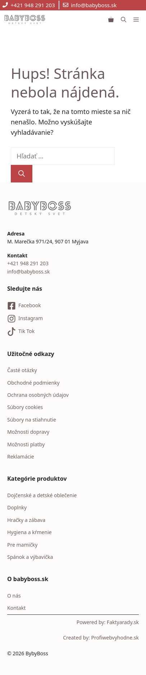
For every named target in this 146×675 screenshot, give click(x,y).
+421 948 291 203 (33, 5)
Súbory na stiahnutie (31, 419)
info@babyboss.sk (94, 5)
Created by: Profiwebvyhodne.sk (101, 637)
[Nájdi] (21, 173)
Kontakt (16, 607)
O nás (14, 595)
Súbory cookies (25, 407)
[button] (123, 19)
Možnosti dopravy (28, 431)
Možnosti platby (26, 444)
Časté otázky (22, 370)
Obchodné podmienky (33, 382)
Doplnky (17, 507)
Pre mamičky (22, 544)
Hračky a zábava (26, 520)
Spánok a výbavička (30, 556)
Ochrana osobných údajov (38, 394)
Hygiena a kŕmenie (29, 532)
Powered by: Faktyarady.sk (108, 622)
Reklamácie (20, 456)
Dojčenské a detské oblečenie (42, 495)
